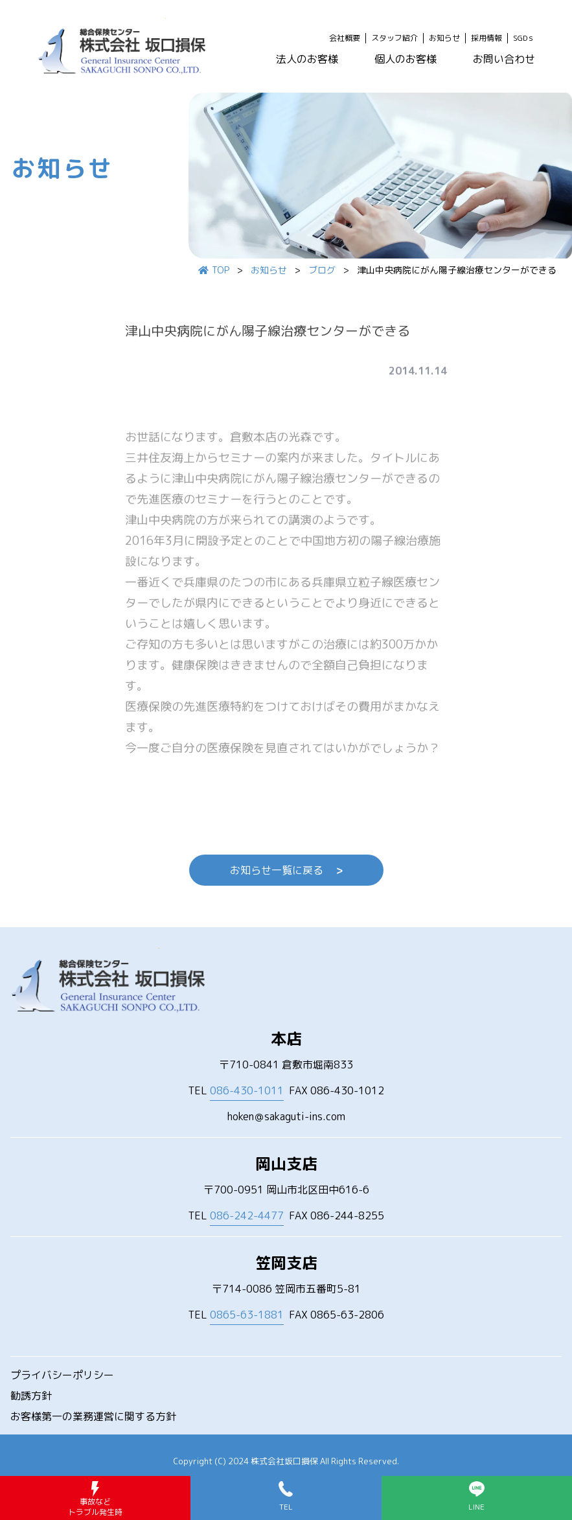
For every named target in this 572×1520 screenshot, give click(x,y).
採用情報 (486, 38)
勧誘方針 (31, 1395)
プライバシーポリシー (62, 1375)
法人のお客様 (307, 59)
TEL (236, 1090)
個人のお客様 (405, 59)
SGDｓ (524, 38)
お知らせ (444, 38)
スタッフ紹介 (394, 38)
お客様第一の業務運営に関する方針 (93, 1416)
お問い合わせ (504, 59)
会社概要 (344, 38)
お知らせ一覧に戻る (286, 870)
